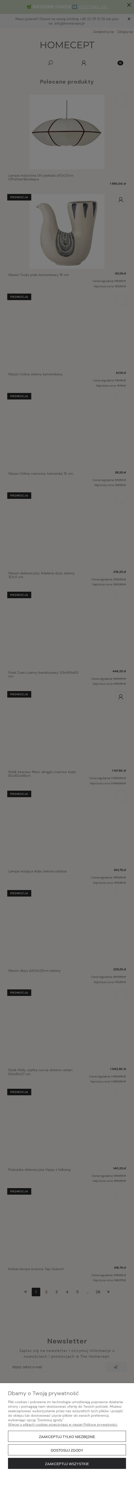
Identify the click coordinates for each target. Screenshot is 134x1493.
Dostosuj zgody (67, 1450)
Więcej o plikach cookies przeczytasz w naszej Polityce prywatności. (63, 1424)
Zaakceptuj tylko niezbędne (67, 1437)
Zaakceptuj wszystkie (67, 1464)
